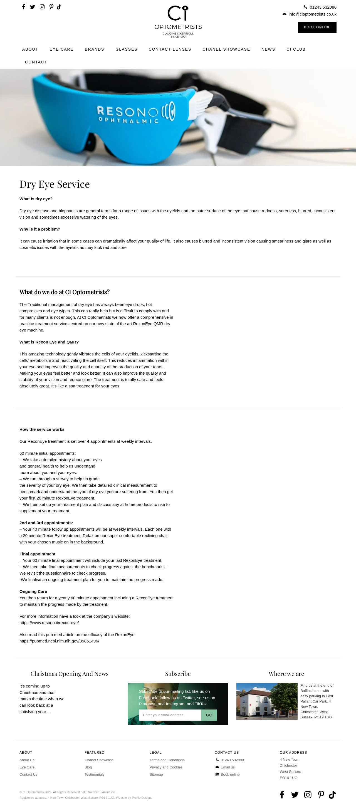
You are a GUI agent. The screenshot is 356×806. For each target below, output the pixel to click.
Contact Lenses (170, 49)
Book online (227, 774)
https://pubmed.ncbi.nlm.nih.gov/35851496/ (59, 641)
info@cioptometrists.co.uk (313, 14)
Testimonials (95, 774)
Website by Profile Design (133, 797)
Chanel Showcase (226, 49)
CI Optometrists (177, 22)
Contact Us (28, 774)
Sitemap (156, 774)
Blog (88, 767)
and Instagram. (172, 703)
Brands (94, 49)
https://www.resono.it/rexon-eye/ (49, 622)
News (268, 49)
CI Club (296, 49)
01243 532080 (323, 7)
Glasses (126, 49)
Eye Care (62, 49)
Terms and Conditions (167, 760)
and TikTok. (197, 703)
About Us (26, 760)
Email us (225, 767)
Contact (36, 62)
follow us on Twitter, (178, 697)
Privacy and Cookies (166, 767)
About (30, 49)
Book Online (317, 27)
